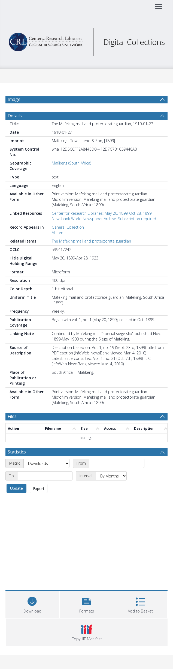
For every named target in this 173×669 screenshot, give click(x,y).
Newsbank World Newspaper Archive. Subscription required (104, 218)
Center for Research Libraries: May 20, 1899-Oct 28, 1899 (101, 213)
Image (14, 99)
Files (12, 416)
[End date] (44, 475)
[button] (86, 604)
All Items (59, 232)
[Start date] (116, 463)
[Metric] (46, 463)
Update (16, 488)
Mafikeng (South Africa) (71, 163)
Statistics (17, 452)
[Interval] (111, 475)
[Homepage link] (86, 40)
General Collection (68, 227)
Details (15, 116)
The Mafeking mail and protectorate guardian (91, 241)
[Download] (32, 604)
